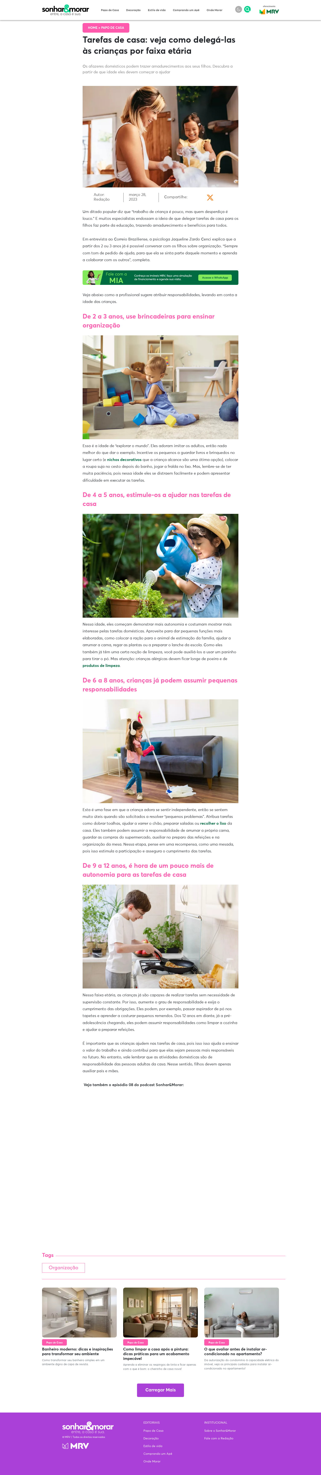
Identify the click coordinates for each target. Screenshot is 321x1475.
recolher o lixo (213, 824)
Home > (94, 27)
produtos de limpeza (101, 666)
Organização (63, 1267)
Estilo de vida (157, 10)
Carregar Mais (160, 1390)
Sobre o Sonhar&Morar (220, 1430)
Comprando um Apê (186, 10)
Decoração (133, 10)
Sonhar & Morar (65, 6)
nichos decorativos (124, 460)
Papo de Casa (110, 10)
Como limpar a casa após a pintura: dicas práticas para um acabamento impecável (156, 1354)
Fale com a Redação (218, 1438)
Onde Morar (214, 10)
